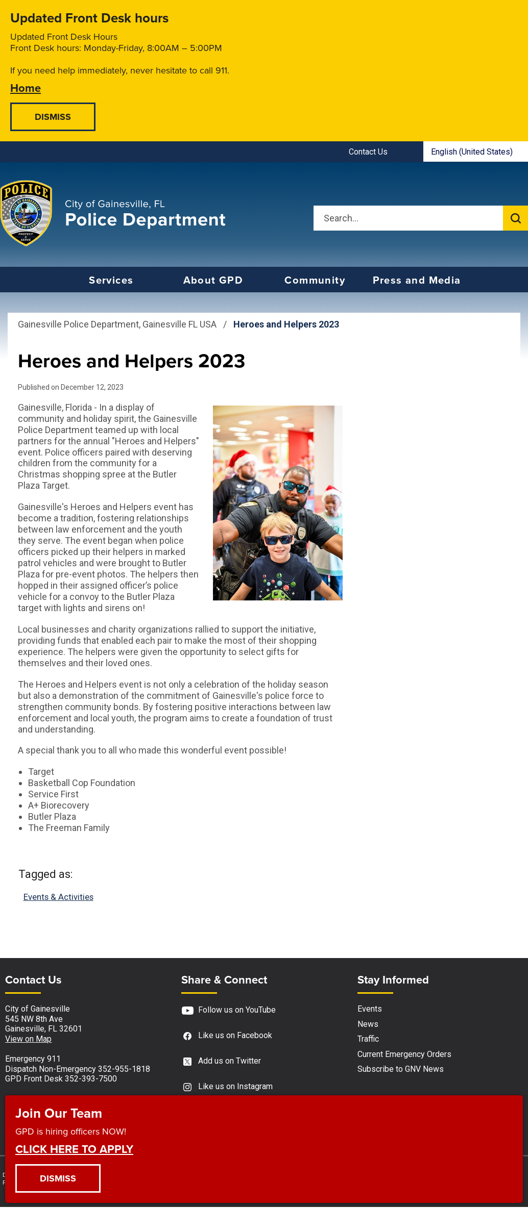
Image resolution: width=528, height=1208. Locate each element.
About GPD (213, 280)
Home (25, 87)
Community (314, 280)
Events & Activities (61, 897)
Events (369, 1010)
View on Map (28, 1039)
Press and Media (417, 280)
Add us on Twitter (221, 1062)
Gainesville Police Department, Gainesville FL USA (117, 324)
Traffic (368, 1040)
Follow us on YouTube (228, 1011)
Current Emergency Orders (404, 1055)
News (367, 1024)
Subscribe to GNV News (400, 1070)
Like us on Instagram (227, 1087)
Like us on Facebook (226, 1036)
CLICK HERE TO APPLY (74, 1148)
